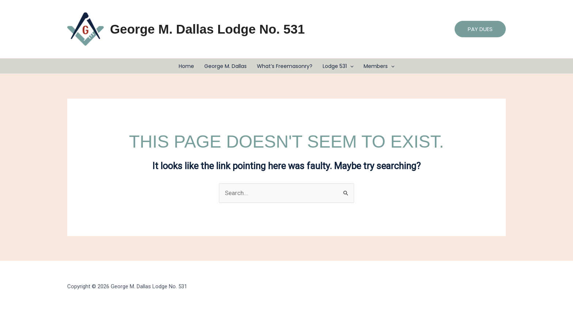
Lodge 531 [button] (338, 66)
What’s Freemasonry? (284, 66)
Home (186, 66)
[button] (480, 29)
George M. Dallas (225, 66)
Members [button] (379, 66)
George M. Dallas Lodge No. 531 (207, 29)
